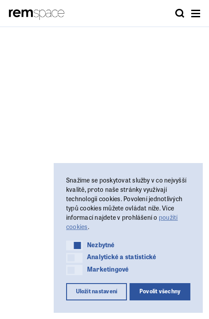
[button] (74, 245)
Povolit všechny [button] (160, 291)
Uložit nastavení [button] (97, 291)
